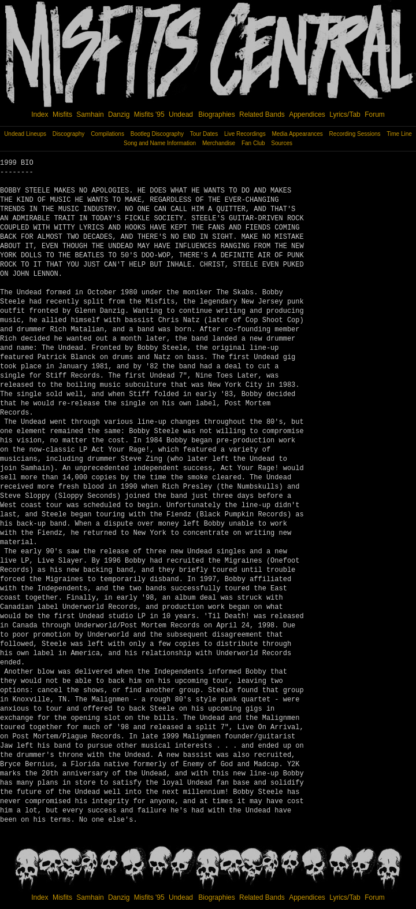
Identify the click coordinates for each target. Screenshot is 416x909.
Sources (281, 143)
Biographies (216, 114)
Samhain (89, 114)
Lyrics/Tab (345, 114)
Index (39, 114)
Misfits (62, 114)
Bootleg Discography (157, 134)
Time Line (399, 134)
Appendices (307, 114)
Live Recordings (245, 134)
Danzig (118, 114)
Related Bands (262, 114)
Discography (69, 134)
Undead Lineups (25, 134)
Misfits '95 (149, 114)
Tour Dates (204, 134)
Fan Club (253, 143)
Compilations (107, 134)
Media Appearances (297, 134)
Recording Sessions (355, 134)
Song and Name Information (160, 143)
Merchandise (218, 143)
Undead (181, 114)
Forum (375, 114)
